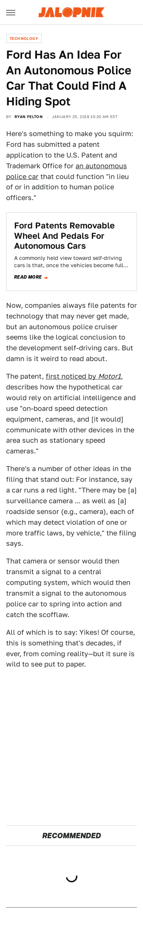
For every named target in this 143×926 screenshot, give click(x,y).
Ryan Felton (28, 116)
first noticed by (83, 376)
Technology (24, 38)
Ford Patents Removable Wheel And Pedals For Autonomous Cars (64, 235)
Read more (28, 277)
